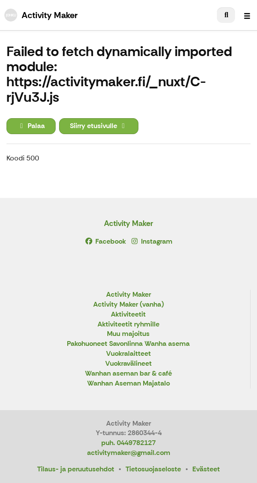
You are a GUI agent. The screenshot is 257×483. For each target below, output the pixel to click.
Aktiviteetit (128, 314)
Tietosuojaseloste (153, 469)
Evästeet (206, 469)
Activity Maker (128, 223)
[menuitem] (226, 15)
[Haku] (226, 15)
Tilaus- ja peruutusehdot (75, 469)
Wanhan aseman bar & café (128, 374)
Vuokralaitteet (128, 354)
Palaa (31, 125)
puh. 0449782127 (128, 442)
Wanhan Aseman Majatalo (128, 384)
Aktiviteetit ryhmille (128, 324)
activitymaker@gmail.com (128, 452)
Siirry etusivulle (99, 125)
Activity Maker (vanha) (128, 305)
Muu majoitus (128, 334)
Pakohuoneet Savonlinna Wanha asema (128, 344)
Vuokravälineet (128, 364)
